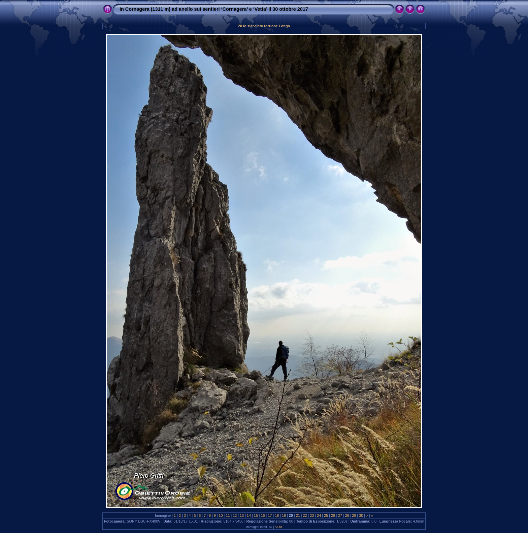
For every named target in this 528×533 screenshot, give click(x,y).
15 (256, 515)
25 (326, 515)
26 (333, 515)
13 (242, 515)
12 (235, 515)
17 (270, 515)
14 (249, 515)
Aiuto (278, 527)
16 (263, 515)
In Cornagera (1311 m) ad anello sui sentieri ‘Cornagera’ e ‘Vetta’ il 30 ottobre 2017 (214, 9)
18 (277, 515)
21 (298, 515)
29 (354, 515)
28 (347, 515)
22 (305, 515)
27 (340, 515)
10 (221, 515)
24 (319, 515)
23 (312, 515)
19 (284, 515)
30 (361, 515)
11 (228, 515)
